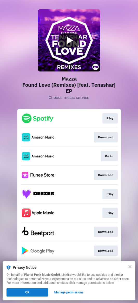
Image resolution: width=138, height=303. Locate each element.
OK (27, 292)
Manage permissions (69, 292)
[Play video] (69, 40)
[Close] (130, 267)
